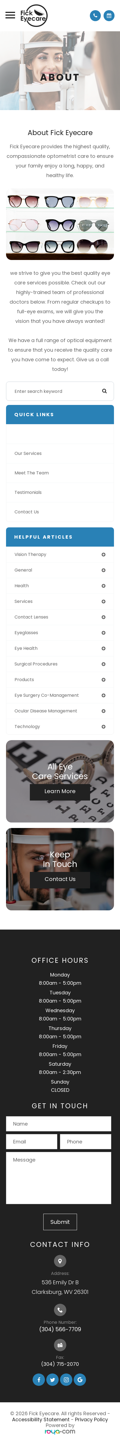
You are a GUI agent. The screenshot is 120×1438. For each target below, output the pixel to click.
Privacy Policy (91, 1419)
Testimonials (28, 492)
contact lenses (31, 617)
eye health (26, 648)
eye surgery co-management (47, 695)
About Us (24, 434)
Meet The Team (32, 473)
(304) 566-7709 (60, 1329)
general (23, 570)
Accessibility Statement (41, 1419)
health (22, 586)
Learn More (60, 791)
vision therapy (30, 554)
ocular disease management (46, 711)
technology (27, 726)
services (24, 601)
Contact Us (27, 512)
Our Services (28, 453)
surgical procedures (36, 664)
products (24, 679)
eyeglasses (26, 633)
